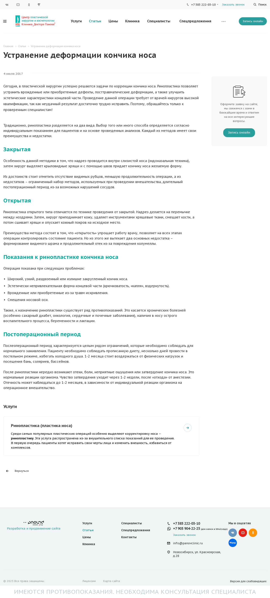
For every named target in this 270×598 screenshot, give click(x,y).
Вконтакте (7, 4)
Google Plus (39, 4)
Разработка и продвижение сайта (33, 525)
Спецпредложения (195, 21)
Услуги (76, 21)
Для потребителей (83, 4)
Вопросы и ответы (117, 4)
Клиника (132, 21)
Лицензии (89, 581)
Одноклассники (28, 4)
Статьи (95, 21)
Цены (113, 21)
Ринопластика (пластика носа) (41, 425)
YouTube (17, 4)
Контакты (129, 537)
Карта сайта (111, 581)
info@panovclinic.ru (188, 543)
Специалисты (158, 21)
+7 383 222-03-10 (203, 5)
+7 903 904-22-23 (186, 528)
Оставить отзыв (148, 4)
